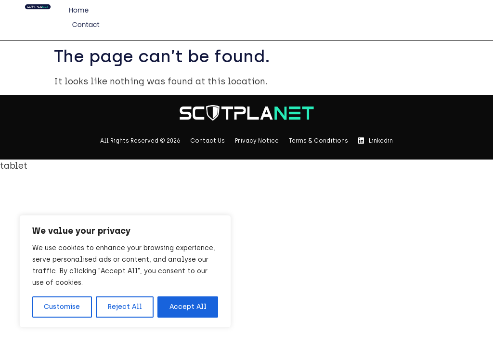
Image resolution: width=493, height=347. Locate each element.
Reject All (124, 307)
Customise (62, 307)
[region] (125, 271)
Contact (86, 24)
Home (78, 10)
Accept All (188, 307)
